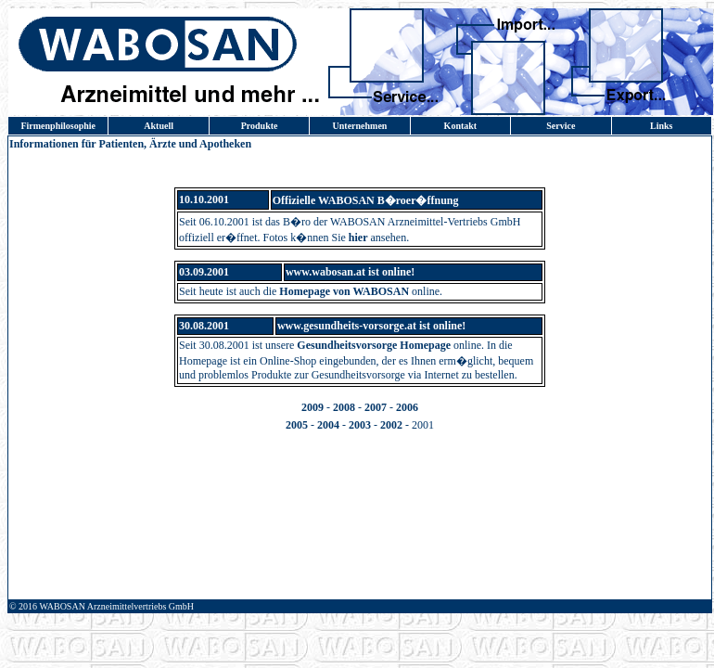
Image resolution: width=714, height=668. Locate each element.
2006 (407, 407)
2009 (312, 407)
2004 (328, 424)
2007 (375, 407)
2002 (391, 424)
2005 (297, 424)
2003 (360, 424)
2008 (344, 407)
